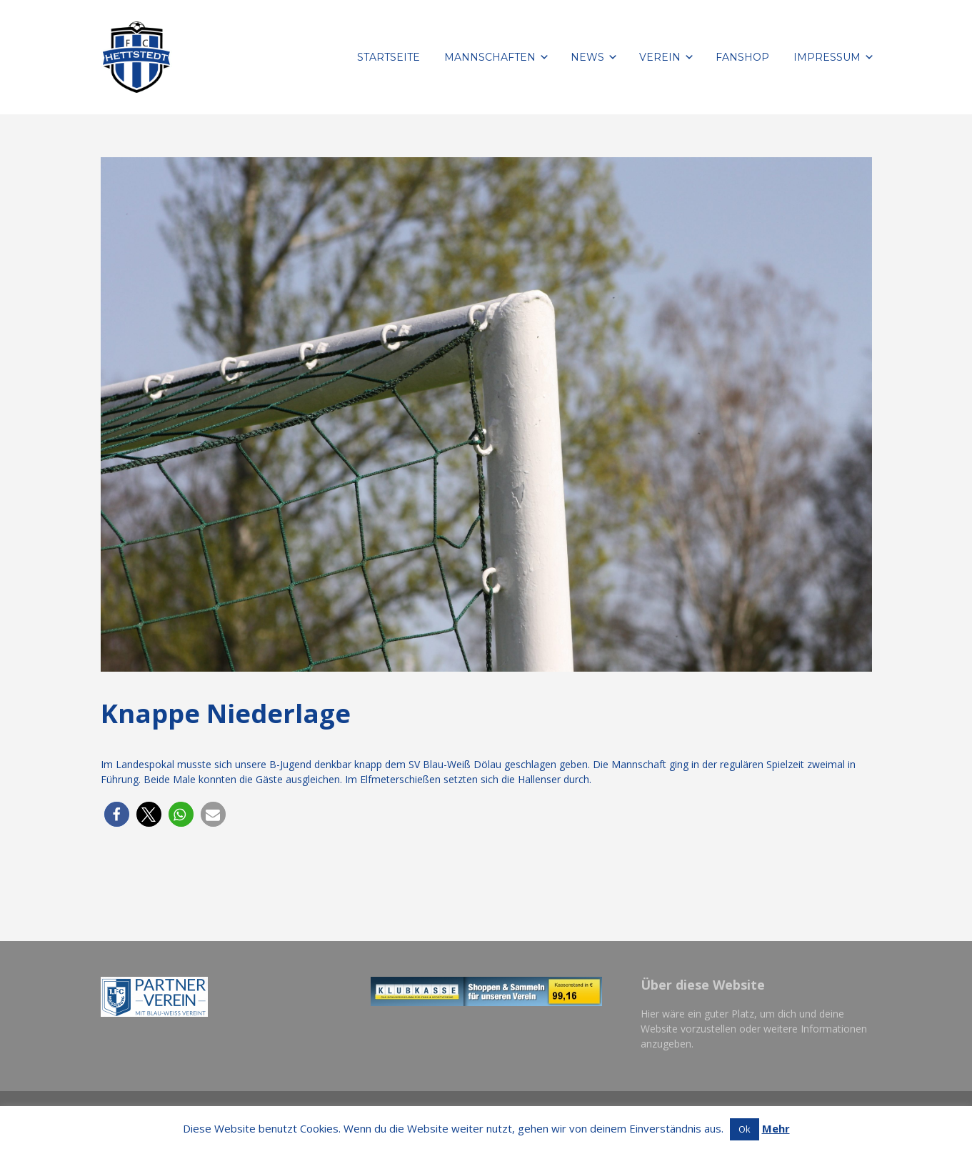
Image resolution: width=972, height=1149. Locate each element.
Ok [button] (744, 1129)
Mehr (776, 1128)
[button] (116, 814)
